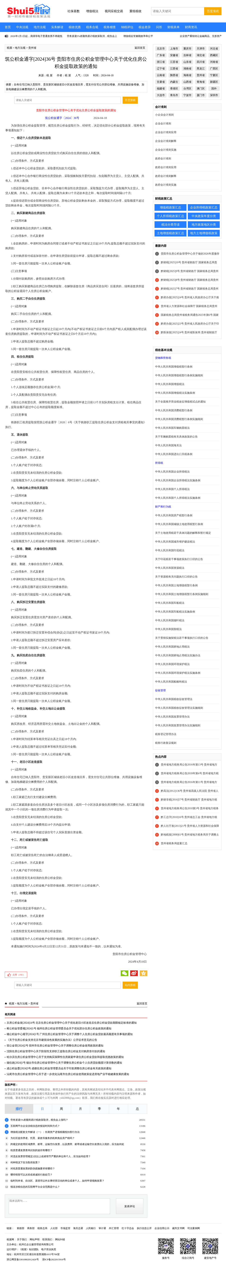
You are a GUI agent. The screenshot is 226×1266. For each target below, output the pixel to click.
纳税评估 (127, 27)
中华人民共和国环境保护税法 (172, 664)
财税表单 (173, 27)
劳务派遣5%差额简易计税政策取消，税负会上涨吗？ (39, 1119)
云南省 (161, 75)
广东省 (161, 55)
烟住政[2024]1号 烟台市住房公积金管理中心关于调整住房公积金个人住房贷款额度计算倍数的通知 (64, 1062)
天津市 (201, 48)
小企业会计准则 (164, 114)
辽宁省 (161, 68)
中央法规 (22, 27)
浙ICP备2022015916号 (54, 1259)
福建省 (161, 88)
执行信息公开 (144, 1228)
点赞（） (19, 974)
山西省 (187, 81)
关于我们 (22, 1239)
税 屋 (49, 75)
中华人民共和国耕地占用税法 (172, 646)
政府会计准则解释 (165, 176)
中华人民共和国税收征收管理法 (173, 699)
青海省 (201, 81)
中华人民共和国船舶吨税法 (171, 681)
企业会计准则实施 (165, 149)
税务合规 (92, 27)
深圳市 (214, 95)
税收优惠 (75, 27)
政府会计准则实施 (165, 184)
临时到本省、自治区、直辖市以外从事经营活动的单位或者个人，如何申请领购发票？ (57, 1180)
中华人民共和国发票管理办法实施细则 (177, 725)
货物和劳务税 (163, 357)
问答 (159, 27)
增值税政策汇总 (170, 207)
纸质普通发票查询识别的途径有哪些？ (31, 1150)
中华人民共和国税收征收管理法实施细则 (179, 708)
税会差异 (145, 27)
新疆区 (214, 81)
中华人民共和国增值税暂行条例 (173, 366)
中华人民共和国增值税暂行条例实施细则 (179, 375)
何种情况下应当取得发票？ (25, 1162)
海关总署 (78, 1228)
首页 (8, 27)
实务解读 (57, 27)
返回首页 (140, 47)
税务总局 (42, 1228)
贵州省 (32, 47)
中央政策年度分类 (204, 216)
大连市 (161, 95)
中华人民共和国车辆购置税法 (172, 428)
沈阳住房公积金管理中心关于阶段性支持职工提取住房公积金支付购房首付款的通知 (56, 1051)
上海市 (174, 48)
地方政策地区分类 (204, 224)
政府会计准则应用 (165, 167)
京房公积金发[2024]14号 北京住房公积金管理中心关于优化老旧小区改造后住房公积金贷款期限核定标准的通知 (72, 1022)
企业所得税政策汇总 (203, 207)
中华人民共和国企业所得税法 (172, 471)
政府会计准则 (163, 158)
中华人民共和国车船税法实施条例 (175, 611)
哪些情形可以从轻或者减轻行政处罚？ (31, 1174)
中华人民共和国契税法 (168, 629)
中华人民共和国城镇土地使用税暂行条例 (179, 524)
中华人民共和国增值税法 (169, 384)
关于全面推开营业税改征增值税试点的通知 (180, 401)
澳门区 (201, 88)
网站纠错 (60, 1239)
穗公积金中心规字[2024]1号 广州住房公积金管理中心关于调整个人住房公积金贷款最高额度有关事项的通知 (70, 1034)
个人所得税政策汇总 (170, 216)
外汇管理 (114, 1228)
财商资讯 (191, 27)
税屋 (9, 47)
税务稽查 (110, 27)
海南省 (187, 75)
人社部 (54, 1228)
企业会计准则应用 (165, 132)
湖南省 (187, 68)
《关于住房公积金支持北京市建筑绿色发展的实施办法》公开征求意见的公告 (52, 1039)
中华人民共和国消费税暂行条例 (173, 410)
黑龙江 (201, 68)
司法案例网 (193, 1228)
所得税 (159, 463)
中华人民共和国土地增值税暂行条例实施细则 (181, 594)
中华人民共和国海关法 (168, 445)
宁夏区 (214, 75)
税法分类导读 (170, 224)
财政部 (20, 1228)
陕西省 (174, 75)
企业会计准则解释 (165, 141)
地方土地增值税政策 (203, 233)
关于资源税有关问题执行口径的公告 (176, 576)
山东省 (187, 61)
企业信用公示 (162, 1228)
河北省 (214, 48)
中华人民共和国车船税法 (169, 603)
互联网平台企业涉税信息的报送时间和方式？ (35, 1125)
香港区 (174, 88)
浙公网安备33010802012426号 (23, 1259)
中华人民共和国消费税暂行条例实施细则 (179, 419)
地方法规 (40, 27)
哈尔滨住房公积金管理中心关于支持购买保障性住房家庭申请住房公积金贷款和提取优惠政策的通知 (65, 1057)
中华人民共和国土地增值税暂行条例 (176, 585)
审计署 (102, 1228)
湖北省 (201, 55)
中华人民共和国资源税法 (169, 568)
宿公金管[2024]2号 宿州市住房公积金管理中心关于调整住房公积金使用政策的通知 (55, 1045)
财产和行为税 (163, 506)
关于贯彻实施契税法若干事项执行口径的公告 (181, 638)
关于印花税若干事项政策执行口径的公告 (179, 559)
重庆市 (187, 48)
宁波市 (187, 95)
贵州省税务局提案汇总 (174, 843)
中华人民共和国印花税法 (169, 550)
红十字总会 (128, 1228)
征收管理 (160, 690)
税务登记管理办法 (165, 734)
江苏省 (174, 61)
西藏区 (214, 55)
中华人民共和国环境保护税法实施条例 (177, 673)
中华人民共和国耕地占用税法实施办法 (177, 655)
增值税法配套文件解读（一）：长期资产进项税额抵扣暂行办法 (45, 1132)
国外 (214, 88)
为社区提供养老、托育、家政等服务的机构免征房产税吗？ (42, 1138)
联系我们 (47, 1239)
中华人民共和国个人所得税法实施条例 (177, 498)
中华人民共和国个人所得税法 (172, 489)
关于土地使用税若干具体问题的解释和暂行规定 (183, 533)
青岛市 (174, 95)
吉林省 (187, 55)
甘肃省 (161, 81)
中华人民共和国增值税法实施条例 (175, 392)
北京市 (161, 48)
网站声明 (35, 1239)
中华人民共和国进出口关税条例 (173, 454)
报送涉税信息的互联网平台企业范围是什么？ (35, 1186)
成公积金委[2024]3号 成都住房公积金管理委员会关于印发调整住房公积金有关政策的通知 (59, 1068)
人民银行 (91, 1228)
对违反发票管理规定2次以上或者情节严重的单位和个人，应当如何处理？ (50, 1156)
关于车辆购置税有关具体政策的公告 (176, 436)
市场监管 (65, 1228)
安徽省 (174, 55)
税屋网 (10, 1239)
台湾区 (187, 88)
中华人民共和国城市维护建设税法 (175, 541)
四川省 (201, 61)
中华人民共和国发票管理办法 (172, 716)
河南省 (214, 61)
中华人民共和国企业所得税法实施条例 (177, 480)
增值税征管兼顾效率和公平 (138, 36)
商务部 (31, 1228)
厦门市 (201, 95)
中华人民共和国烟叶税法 (169, 620)
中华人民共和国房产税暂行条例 (173, 515)
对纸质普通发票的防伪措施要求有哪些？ (32, 1168)
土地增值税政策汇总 (170, 233)
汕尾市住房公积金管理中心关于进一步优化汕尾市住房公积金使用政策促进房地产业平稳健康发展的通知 (68, 1074)
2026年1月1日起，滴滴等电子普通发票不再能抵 (36, 36)
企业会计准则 (163, 123)
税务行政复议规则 (165, 743)
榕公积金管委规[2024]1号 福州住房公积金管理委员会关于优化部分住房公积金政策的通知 (59, 1028)
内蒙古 (174, 81)
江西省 (174, 68)
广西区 (214, 68)
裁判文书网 (178, 1228)
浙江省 (161, 61)
